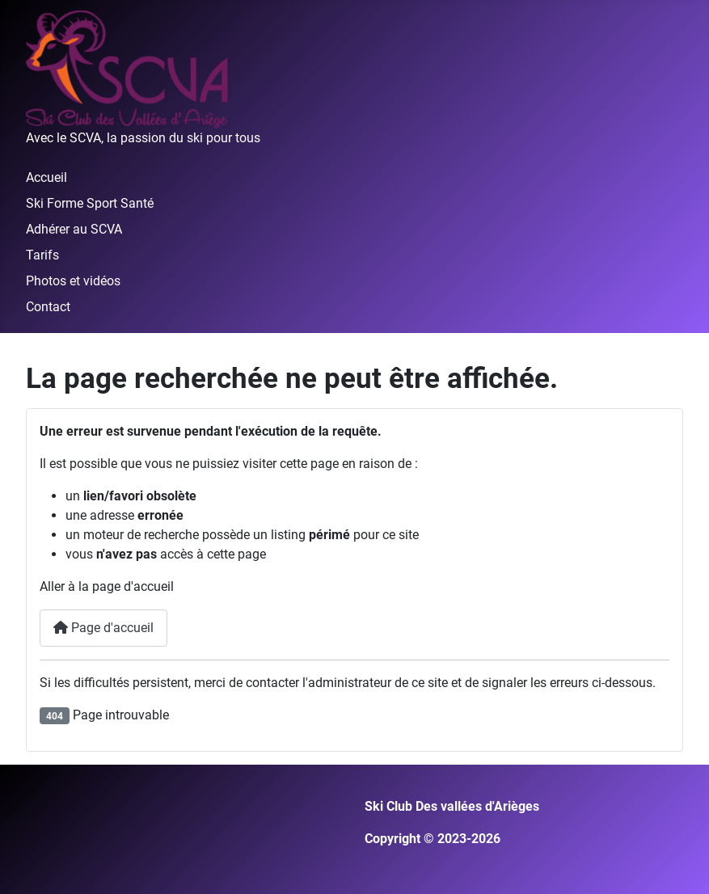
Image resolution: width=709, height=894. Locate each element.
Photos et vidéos (73, 281)
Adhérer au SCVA (74, 229)
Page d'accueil (103, 627)
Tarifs (42, 255)
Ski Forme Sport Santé (90, 203)
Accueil (46, 177)
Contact (48, 306)
